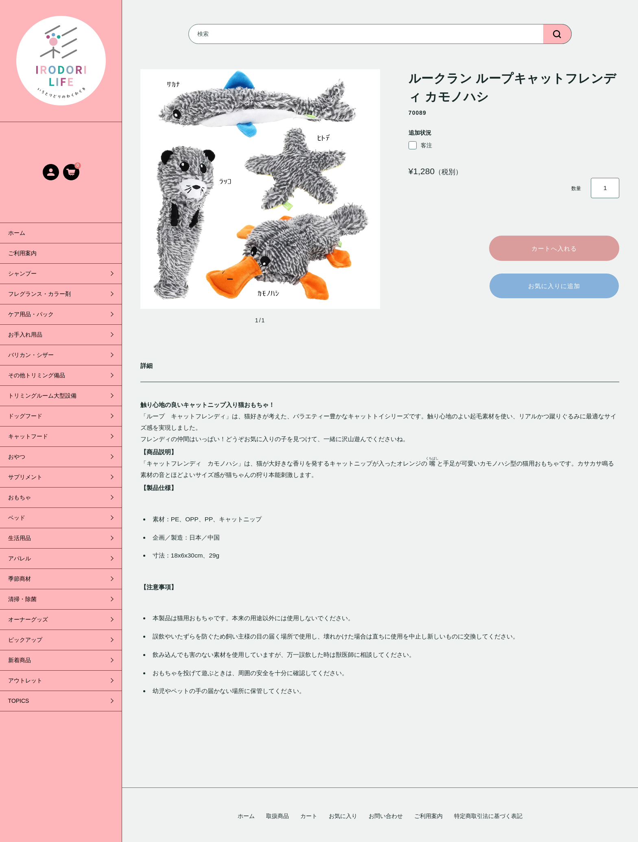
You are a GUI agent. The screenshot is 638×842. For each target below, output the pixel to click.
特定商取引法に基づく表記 (488, 816)
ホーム (16, 233)
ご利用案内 (22, 253)
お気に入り (343, 816)
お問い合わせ (386, 816)
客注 (420, 145)
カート (308, 816)
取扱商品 (277, 816)
